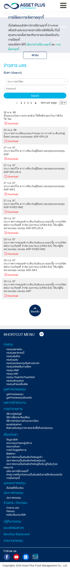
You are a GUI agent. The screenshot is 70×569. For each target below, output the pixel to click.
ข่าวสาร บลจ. (13, 508)
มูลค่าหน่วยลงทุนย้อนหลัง (19, 398)
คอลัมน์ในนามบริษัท (16, 515)
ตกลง (35, 55)
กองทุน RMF (12, 370)
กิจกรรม (10, 511)
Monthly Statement (17, 534)
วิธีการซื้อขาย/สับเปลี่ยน (18, 417)
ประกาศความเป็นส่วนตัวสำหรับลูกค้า (24, 457)
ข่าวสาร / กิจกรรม (15, 503)
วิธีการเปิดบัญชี (14, 414)
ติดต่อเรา (10, 454)
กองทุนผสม (12, 360)
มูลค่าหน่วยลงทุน (15, 389)
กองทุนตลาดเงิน (14, 349)
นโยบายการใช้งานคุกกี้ (38, 44)
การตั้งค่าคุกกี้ (13, 478)
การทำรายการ (13, 409)
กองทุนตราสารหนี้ (15, 353)
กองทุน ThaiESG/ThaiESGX (20, 377)
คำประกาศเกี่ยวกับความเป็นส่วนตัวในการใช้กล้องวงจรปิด (34, 475)
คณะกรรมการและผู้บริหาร (19, 443)
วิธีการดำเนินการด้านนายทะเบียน (22, 421)
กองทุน (8, 344)
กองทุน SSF (12, 374)
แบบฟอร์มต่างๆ (14, 424)
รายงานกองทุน (13, 540)
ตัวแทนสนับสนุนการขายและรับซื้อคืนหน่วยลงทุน (29, 428)
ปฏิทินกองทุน (12, 521)
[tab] (24, 334)
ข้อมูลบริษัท (12, 440)
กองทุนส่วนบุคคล (15, 381)
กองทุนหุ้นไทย (13, 356)
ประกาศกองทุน (14, 493)
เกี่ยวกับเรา (11, 434)
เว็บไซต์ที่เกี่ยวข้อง (15, 488)
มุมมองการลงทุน (15, 483)
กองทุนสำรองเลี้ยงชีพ (17, 384)
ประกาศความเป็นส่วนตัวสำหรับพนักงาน (25, 460)
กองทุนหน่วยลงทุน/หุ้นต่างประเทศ (22, 363)
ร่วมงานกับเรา (13, 446)
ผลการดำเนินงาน (15, 402)
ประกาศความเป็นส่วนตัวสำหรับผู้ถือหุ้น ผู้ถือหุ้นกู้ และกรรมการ (31, 466)
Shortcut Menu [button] (24, 334)
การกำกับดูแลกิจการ (16, 450)
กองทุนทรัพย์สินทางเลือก (18, 367)
